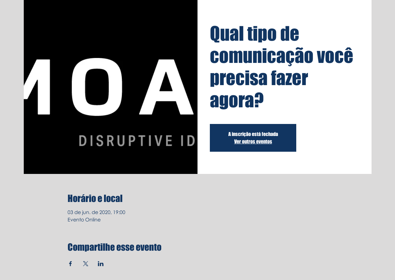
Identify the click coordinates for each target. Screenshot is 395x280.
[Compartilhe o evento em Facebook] (70, 263)
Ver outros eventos (253, 141)
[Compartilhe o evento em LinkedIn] (101, 263)
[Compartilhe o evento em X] (86, 263)
